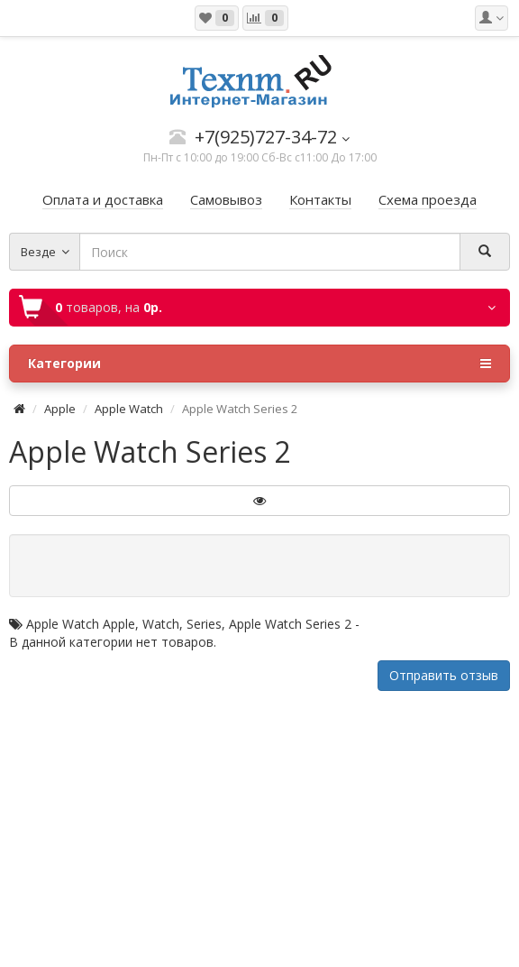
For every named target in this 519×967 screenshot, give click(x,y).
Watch (160, 623)
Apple (60, 409)
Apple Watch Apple (80, 623)
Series (204, 623)
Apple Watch (129, 409)
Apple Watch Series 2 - (294, 623)
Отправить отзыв (443, 675)
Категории (259, 364)
